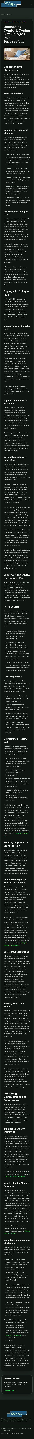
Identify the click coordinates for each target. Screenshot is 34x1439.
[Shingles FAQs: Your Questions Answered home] (11, 4)
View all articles (10, 1390)
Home (3, 14)
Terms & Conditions (17, 1434)
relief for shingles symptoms (15, 1177)
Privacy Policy (5, 1434)
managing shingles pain (13, 1335)
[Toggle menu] (31, 4)
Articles (9, 14)
